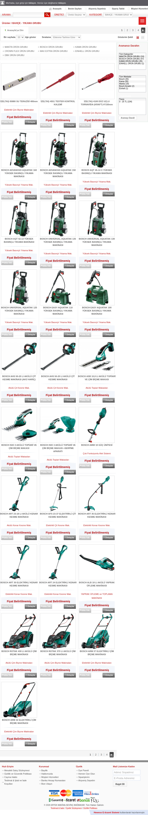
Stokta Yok (7, 122)
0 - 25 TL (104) (132, 102)
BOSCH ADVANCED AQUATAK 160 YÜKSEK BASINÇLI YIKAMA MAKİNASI (19, 173)
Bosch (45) (132, 79)
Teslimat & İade (57, 808)
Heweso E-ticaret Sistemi (106, 812)
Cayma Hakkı (10, 777)
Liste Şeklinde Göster (143, 37)
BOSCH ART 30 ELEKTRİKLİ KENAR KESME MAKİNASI (19, 584)
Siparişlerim (84, 777)
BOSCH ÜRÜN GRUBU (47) (132, 59)
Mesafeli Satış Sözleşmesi (16, 770)
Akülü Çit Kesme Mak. (19, 388)
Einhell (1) (132, 88)
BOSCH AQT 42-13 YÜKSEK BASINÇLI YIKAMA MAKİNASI (19, 240)
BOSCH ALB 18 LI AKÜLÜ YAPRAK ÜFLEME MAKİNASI (97, 584)
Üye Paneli (83, 770)
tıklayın (32, 3)
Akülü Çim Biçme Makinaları (19, 663)
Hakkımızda (47, 774)
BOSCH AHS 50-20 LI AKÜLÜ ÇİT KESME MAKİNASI (58, 378)
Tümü (132, 99)
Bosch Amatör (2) (132, 86)
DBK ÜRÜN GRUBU (14, 55)
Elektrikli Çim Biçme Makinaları (19, 110)
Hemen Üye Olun (86, 774)
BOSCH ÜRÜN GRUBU (51, 47)
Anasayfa (57, 9)
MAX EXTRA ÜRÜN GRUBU (54, 51)
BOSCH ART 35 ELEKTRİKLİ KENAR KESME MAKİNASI (96, 515)
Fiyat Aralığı (125, 96)
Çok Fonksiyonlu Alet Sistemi (97, 453)
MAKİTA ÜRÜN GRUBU (16, 47)
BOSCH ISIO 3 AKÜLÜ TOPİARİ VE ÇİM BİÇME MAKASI (19, 446)
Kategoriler (125, 51)
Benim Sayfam (75, 9)
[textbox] (28, 14)
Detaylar (31, 122)
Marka (123, 73)
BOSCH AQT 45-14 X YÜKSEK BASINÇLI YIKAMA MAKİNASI (97, 171)
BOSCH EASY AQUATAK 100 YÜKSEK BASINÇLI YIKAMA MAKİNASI (97, 310)
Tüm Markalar (132, 77)
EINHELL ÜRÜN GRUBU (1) (132, 63)
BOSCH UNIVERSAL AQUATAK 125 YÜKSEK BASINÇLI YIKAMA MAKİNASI (19, 310)
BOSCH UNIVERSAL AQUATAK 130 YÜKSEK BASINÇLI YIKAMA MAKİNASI (97, 242)
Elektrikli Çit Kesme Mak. (58, 525)
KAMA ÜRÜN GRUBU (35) (132, 61)
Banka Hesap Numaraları (53, 780)
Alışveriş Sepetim (86, 780)
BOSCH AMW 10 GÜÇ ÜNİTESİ (96, 445)
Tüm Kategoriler (132, 54)
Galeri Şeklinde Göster (138, 37)
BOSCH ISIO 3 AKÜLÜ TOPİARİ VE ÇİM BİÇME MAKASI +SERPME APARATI (57, 448)
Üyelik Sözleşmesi (74, 808)
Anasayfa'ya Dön (15, 30)
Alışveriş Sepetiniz (97, 9)
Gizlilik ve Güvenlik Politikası (18, 774)
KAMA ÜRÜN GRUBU (85, 47)
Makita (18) (132, 84)
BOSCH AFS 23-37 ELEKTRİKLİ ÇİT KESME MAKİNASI (58, 515)
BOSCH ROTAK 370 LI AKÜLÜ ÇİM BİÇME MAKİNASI (58, 653)
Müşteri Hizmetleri (139, 9)
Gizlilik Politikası (90, 808)
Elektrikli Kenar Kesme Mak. (96, 525)
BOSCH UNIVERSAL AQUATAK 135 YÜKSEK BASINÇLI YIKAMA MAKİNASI (58, 242)
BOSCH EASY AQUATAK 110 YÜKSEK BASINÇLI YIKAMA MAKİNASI (58, 310)
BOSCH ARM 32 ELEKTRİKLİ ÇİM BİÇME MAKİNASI (19, 721)
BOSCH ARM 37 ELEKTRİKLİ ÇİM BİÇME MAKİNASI (97, 653)
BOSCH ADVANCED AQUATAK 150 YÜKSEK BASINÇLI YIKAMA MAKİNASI (58, 173)
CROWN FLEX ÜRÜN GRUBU (19, 51)
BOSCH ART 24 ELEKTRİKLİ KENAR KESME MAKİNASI (57, 584)
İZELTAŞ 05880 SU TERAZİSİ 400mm (19, 101)
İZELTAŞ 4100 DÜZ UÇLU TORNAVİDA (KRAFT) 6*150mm (97, 103)
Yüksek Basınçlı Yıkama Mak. (19, 185)
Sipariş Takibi (118, 9)
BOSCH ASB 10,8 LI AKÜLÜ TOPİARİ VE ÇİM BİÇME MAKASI (97, 378)
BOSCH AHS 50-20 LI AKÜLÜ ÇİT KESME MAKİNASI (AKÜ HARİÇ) (19, 378)
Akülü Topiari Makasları (97, 388)
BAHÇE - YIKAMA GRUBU (26, 23)
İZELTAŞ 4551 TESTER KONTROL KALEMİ (58, 103)
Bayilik (44, 770)
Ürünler (6, 23)
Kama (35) (132, 81)
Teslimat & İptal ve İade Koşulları (15, 782)
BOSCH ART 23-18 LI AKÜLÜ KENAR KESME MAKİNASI (19, 515)
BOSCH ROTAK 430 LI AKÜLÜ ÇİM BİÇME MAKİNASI (19, 653)
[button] (128, 118)
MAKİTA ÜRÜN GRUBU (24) (132, 56)
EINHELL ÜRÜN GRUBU (87, 51)
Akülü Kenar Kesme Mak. (19, 525)
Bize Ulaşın (46, 784)
